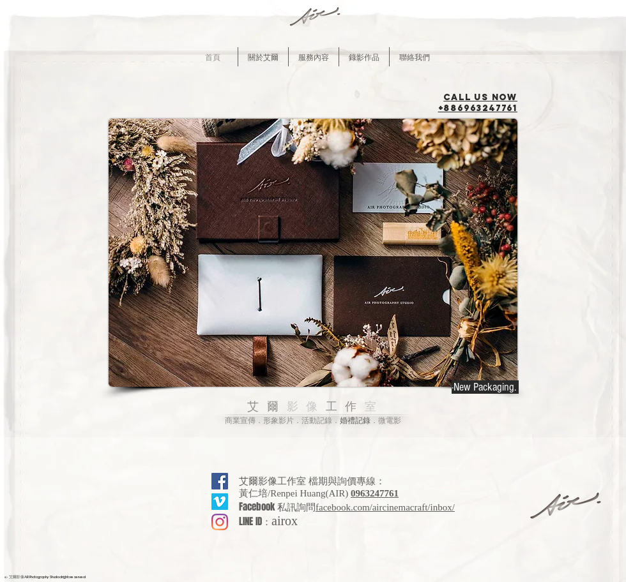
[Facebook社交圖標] (219, 481)
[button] (263, 56)
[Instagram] (219, 522)
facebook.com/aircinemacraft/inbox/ (385, 507)
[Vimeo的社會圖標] (219, 501)
